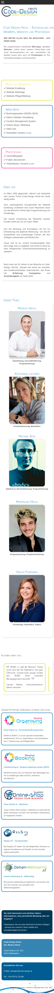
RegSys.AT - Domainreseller (16, 841)
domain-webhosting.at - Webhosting (19, 876)
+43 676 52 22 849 (16, 977)
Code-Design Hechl (38, 987)
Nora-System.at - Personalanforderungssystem (23, 730)
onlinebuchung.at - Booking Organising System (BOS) (26, 767)
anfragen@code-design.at (21, 971)
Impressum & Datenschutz (17, 987)
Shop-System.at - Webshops (16, 804)
